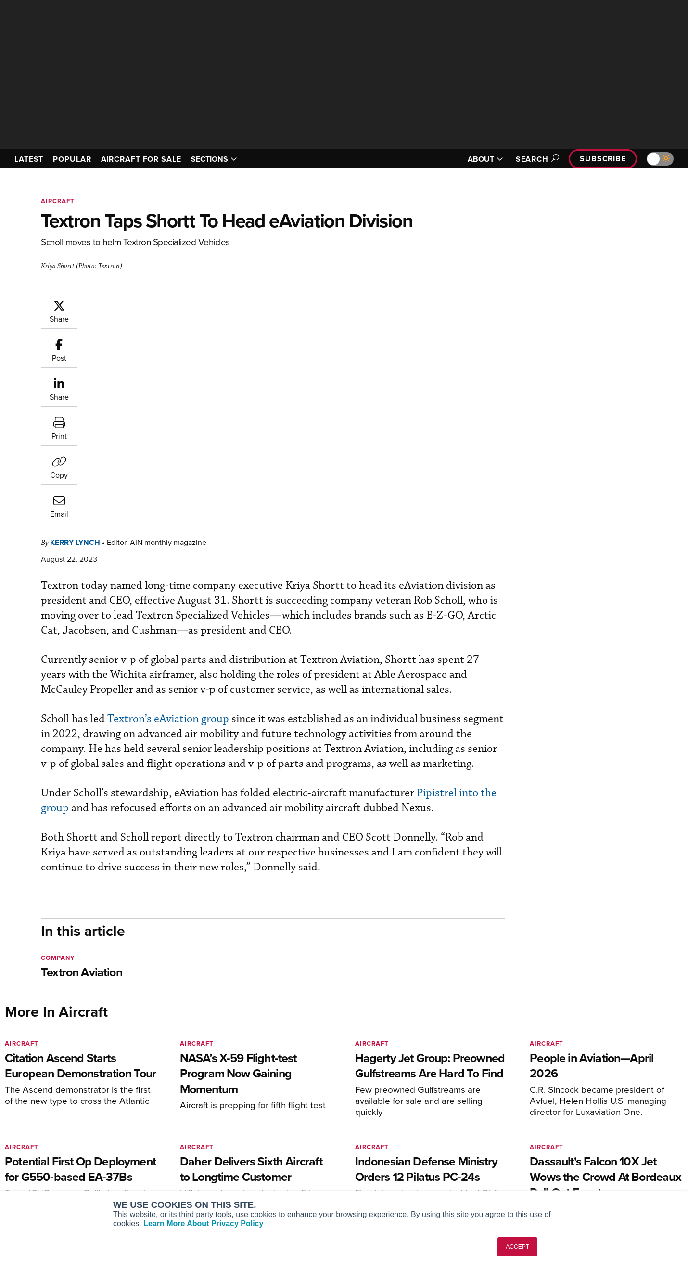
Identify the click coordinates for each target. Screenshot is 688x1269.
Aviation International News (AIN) (191, 1130)
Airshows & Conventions (457, 1182)
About (571, 1117)
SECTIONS (214, 159)
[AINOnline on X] (46, 1102)
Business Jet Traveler (172, 1156)
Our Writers (580, 1130)
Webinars (433, 1169)
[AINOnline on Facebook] (8, 1102)
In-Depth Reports (445, 1143)
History (573, 1143)
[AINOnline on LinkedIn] (64, 1102)
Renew (286, 1143)
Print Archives (441, 1117)
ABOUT (485, 159)
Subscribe (603, 158)
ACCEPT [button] (517, 1246)
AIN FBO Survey (163, 1117)
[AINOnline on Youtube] (26, 1102)
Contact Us (579, 1156)
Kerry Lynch (133, 304)
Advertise (583, 1169)
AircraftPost (157, 1143)
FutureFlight (152, 1169)
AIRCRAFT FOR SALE (141, 159)
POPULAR (72, 159)
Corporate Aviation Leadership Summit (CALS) (193, 1186)
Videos (430, 1156)
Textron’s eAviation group (226, 511)
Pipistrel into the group (154, 615)
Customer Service (303, 1130)
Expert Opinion (442, 1130)
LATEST (28, 159)
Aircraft (58, 201)
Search (536, 159)
